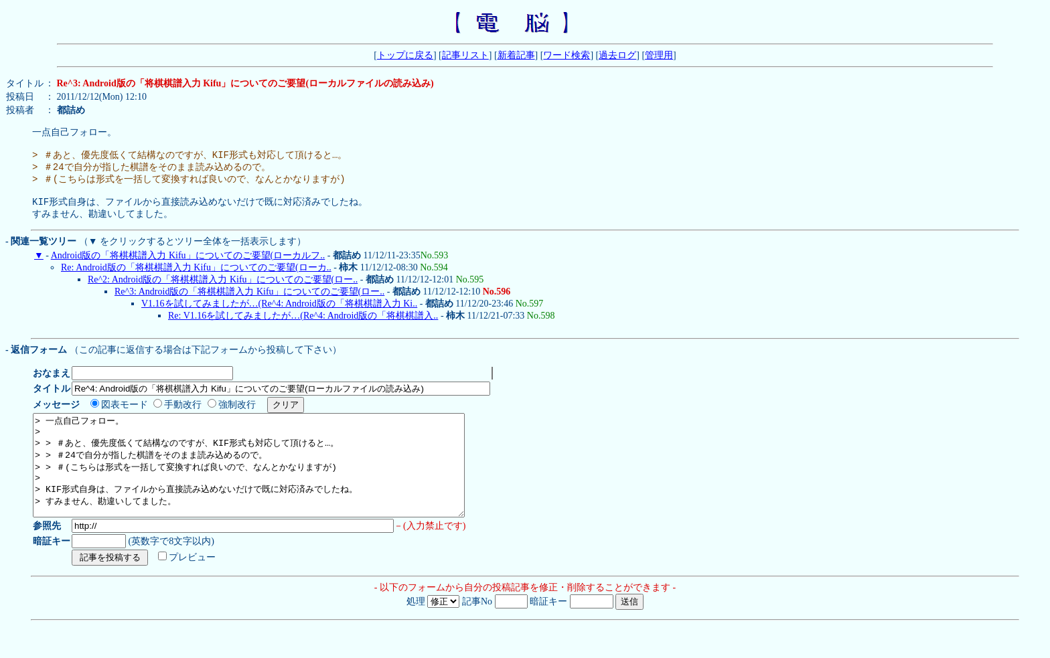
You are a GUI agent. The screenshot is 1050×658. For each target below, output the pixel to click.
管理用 (659, 55)
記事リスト (465, 55)
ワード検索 (566, 55)
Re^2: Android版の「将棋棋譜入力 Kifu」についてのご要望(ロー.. (223, 291)
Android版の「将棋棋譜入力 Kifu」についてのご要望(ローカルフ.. (188, 267)
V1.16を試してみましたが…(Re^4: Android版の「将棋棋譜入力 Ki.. (279, 316)
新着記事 (516, 55)
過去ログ (617, 55)
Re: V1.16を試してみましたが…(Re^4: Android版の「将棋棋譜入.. (303, 328)
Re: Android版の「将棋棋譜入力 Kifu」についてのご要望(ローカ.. (196, 279)
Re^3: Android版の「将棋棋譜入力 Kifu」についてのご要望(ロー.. (249, 304)
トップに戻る (405, 55)
